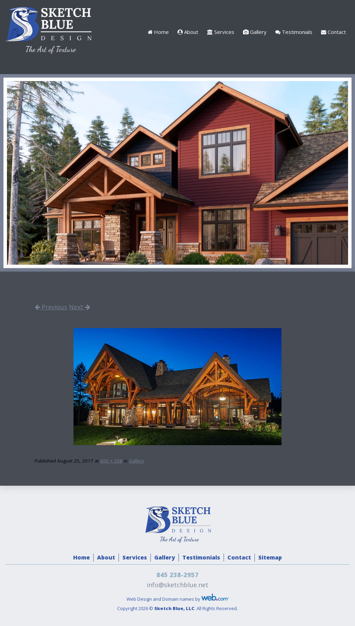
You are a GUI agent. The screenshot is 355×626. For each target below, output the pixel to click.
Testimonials (293, 31)
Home (158, 31)
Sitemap (270, 557)
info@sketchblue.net (177, 585)
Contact (333, 31)
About (188, 31)
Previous (51, 307)
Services (220, 31)
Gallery (255, 31)
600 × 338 (111, 461)
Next (79, 307)
